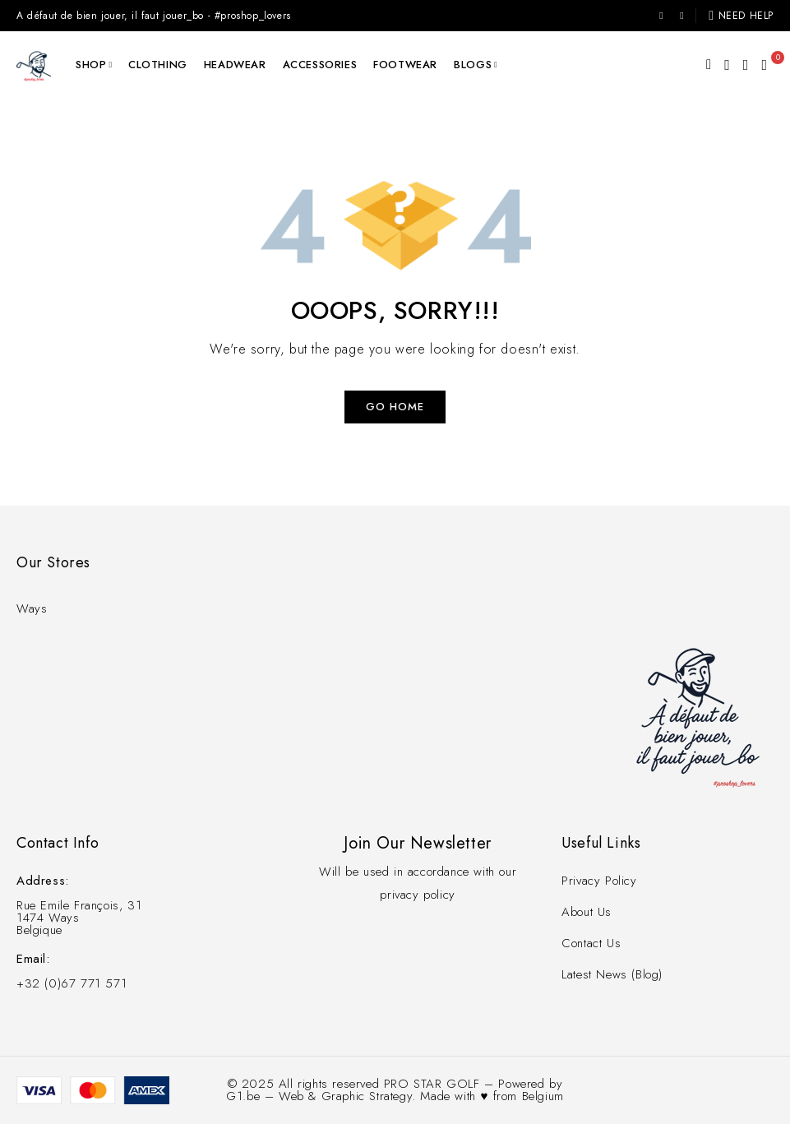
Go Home (395, 406)
